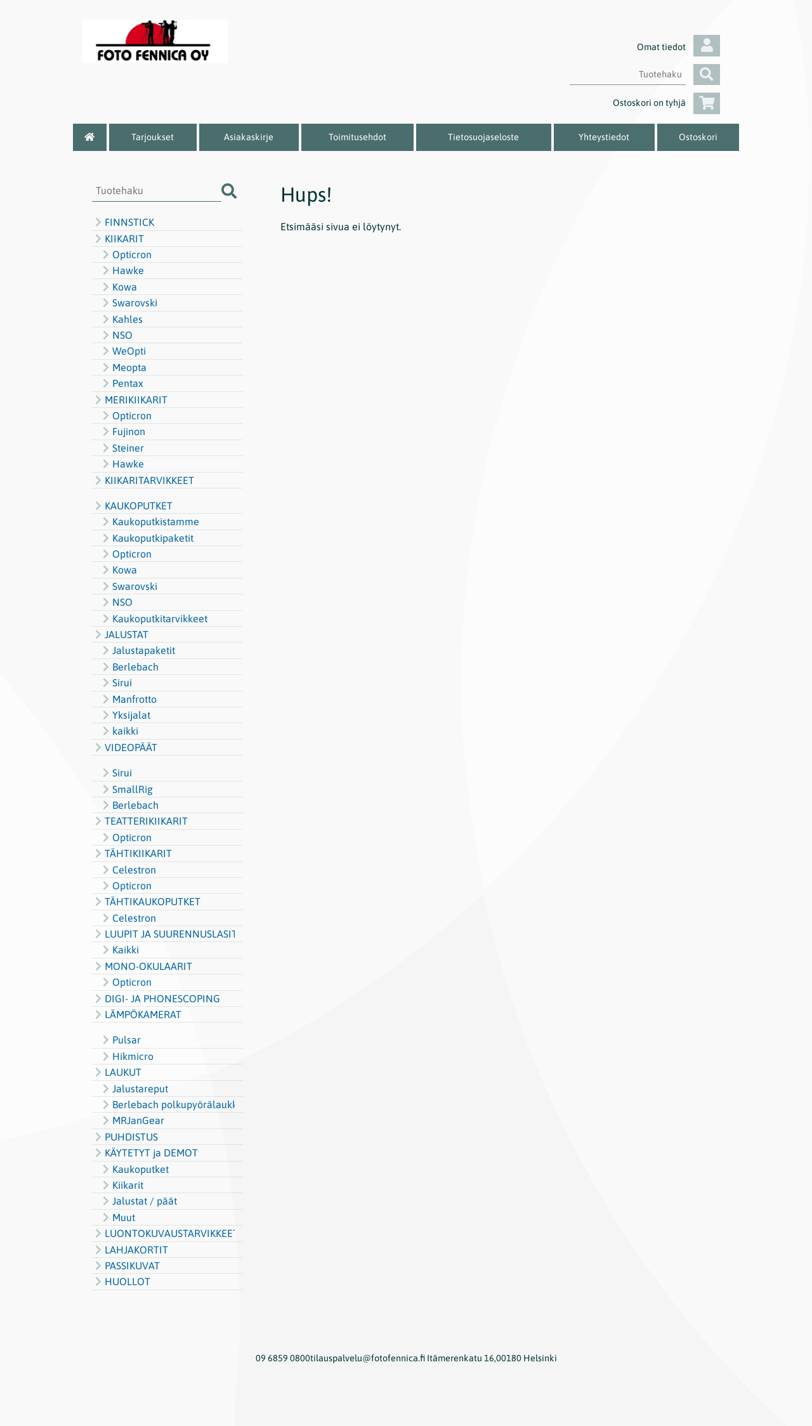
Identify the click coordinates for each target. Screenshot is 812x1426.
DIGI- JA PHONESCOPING (156, 998)
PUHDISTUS (125, 1136)
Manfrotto (128, 699)
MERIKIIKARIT (129, 399)
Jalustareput (134, 1088)
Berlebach (129, 666)
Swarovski (128, 302)
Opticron (126, 254)
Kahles (121, 319)
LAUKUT (116, 1072)
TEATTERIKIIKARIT (140, 821)
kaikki (119, 730)
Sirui (116, 682)
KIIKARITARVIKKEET (143, 480)
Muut (117, 1217)
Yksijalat (125, 715)
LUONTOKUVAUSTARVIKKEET (163, 1233)
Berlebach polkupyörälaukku (167, 1104)
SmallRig (126, 789)
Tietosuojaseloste (483, 137)
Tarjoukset (152, 137)
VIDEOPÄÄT (124, 747)
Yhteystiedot (604, 137)
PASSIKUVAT (126, 1265)
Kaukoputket (134, 1169)
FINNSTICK (123, 222)
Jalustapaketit (137, 650)
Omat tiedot (678, 47)
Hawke (122, 270)
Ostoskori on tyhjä (666, 103)
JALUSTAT (120, 634)
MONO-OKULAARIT (142, 966)
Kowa (118, 286)
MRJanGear (132, 1120)
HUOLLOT (121, 1281)
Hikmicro (127, 1056)
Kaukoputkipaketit (146, 538)
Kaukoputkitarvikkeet (153, 618)
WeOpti (123, 350)
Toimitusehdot (357, 137)
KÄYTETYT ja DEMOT (145, 1152)
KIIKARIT (118, 238)
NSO (116, 335)
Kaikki (119, 949)
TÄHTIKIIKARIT (132, 853)
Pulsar (120, 1039)
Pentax (121, 383)
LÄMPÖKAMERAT (136, 1014)
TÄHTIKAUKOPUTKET (146, 901)
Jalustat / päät (138, 1201)
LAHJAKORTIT (130, 1249)
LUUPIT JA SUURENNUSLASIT (163, 933)
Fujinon (122, 431)
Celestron (128, 869)
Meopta (123, 367)
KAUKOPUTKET (132, 505)
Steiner (122, 448)
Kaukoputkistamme (149, 521)
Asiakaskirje (248, 137)
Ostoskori (698, 137)
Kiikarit (121, 1185)
